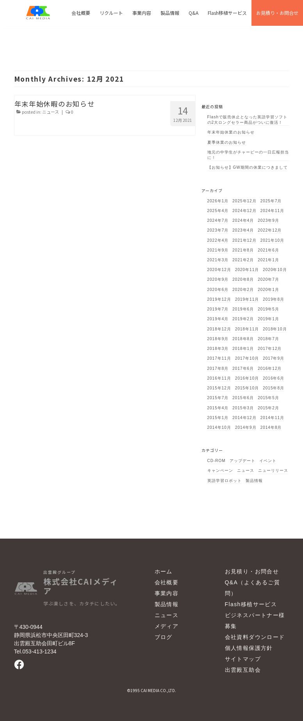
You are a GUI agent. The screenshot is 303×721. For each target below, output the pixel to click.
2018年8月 (243, 339)
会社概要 (167, 582)
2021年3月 (218, 260)
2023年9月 (268, 220)
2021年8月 (243, 250)
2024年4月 (243, 220)
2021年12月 (244, 240)
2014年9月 (246, 427)
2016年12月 (270, 368)
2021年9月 (218, 250)
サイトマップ (243, 659)
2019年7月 (218, 309)
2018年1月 (243, 348)
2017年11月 (219, 358)
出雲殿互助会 (243, 670)
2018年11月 (247, 329)
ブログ (164, 637)
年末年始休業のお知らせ (231, 132)
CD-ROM (216, 461)
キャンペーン (220, 470)
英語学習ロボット (224, 480)
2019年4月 (218, 319)
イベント (267, 461)
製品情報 (254, 480)
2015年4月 (218, 408)
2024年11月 (272, 211)
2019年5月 (268, 309)
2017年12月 (270, 348)
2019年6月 (243, 309)
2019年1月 (268, 319)
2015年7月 (218, 398)
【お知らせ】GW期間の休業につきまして (247, 167)
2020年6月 (218, 289)
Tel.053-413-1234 (35, 651)
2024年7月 (218, 220)
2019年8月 (273, 299)
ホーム (164, 571)
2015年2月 (268, 408)
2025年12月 (244, 201)
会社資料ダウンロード (255, 637)
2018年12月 (219, 329)
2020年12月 (219, 270)
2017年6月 (243, 368)
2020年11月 (247, 270)
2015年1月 (218, 418)
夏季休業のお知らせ (226, 142)
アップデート (242, 461)
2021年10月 (272, 240)
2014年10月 (219, 427)
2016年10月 (247, 378)
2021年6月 (268, 250)
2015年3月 (243, 408)
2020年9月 (218, 279)
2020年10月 (275, 270)
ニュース (50, 112)
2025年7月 (271, 201)
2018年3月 (218, 348)
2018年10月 (275, 329)
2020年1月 (268, 289)
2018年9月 (218, 339)
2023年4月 (243, 230)
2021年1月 (268, 260)
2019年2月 (243, 319)
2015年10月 (247, 388)
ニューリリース (273, 470)
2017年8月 (218, 368)
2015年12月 (219, 388)
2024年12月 (244, 211)
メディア (167, 626)
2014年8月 (271, 427)
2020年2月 (243, 289)
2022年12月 (270, 230)
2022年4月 (218, 240)
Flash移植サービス (251, 604)
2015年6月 (243, 398)
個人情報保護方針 (249, 648)
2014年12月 (244, 418)
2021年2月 (243, 260)
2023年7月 (218, 230)
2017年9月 (273, 358)
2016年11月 (219, 378)
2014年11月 (272, 418)
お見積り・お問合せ (252, 571)
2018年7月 (268, 339)
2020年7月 (268, 279)
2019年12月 (219, 299)
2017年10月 (247, 358)
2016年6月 (273, 378)
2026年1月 (218, 201)
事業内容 (167, 593)
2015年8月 (273, 388)
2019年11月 (247, 299)
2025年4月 (218, 211)
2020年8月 (243, 279)
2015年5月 (268, 398)
